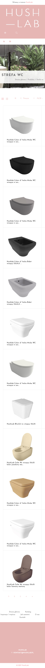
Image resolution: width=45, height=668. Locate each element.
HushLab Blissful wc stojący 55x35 (21, 424)
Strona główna (20, 80)
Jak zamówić (25, 614)
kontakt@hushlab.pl (24, 653)
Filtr (39, 98)
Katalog (28, 612)
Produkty (31, 80)
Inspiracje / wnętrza (8, 614)
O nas (37, 614)
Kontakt (22, 617)
